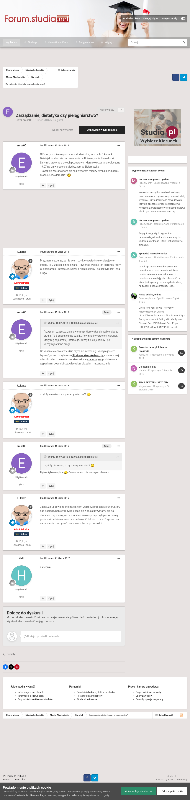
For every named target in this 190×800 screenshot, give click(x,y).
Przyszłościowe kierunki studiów (35, 699)
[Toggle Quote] (45, 322)
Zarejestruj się (169, 18)
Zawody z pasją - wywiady (149, 699)
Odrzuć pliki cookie (172, 791)
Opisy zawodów (144, 695)
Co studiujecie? (147, 366)
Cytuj (51, 185)
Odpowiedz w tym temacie (102, 129)
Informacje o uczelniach (30, 692)
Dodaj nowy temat (62, 129)
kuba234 (143, 354)
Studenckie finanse (87, 699)
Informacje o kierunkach (31, 695)
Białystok (58, 120)
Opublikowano (54, 145)
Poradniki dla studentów (89, 695)
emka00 (27, 120)
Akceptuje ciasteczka (138, 791)
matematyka (94, 359)
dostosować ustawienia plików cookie (23, 795)
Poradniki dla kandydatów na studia (96, 692)
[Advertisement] (124, 77)
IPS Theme (8, 776)
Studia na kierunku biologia (88, 355)
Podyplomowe (86, 42)
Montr (148, 182)
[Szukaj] (145, 42)
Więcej (108, 42)
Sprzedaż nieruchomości (153, 253)
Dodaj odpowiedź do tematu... (43, 636)
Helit (21, 558)
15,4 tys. (21, 295)
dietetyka (45, 567)
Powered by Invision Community (171, 779)
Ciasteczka (19, 779)
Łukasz (21, 251)
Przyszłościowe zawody (148, 692)
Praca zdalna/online (150, 294)
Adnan (148, 224)
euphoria (150, 298)
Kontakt (6, 779)
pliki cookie (47, 791)
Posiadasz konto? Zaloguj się (140, 18)
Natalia (142, 370)
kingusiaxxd (145, 386)
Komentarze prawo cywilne (154, 179)
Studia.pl (32, 42)
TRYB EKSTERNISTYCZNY (153, 382)
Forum (13, 42)
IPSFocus (21, 776)
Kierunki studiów (57, 42)
